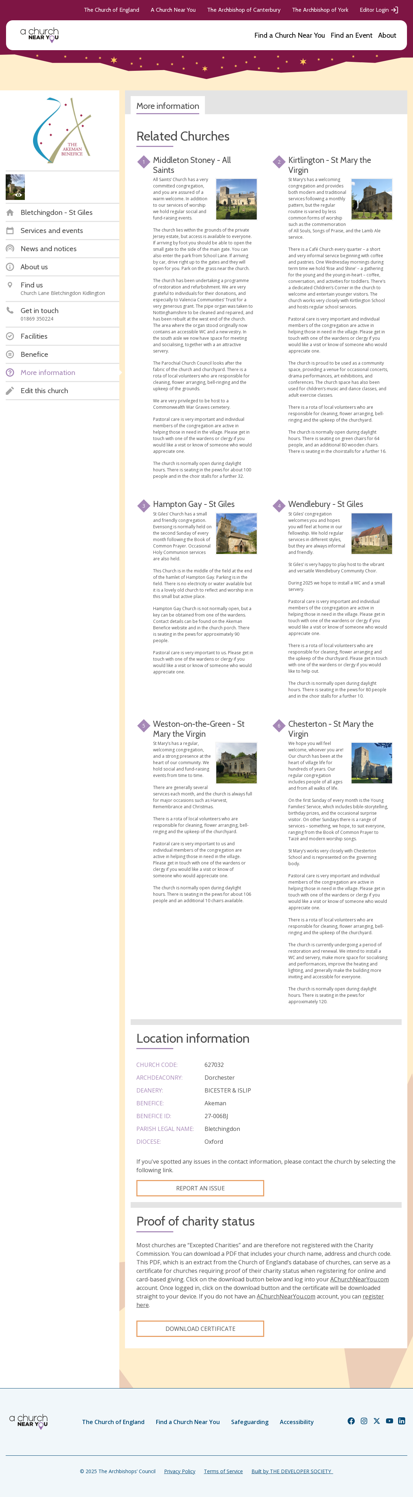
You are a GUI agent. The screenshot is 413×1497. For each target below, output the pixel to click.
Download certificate (200, 1329)
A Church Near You (173, 9)
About (387, 35)
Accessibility (297, 1422)
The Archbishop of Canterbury (244, 9)
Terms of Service (223, 1471)
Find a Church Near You (289, 35)
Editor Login (379, 10)
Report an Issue (200, 1188)
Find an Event (352, 35)
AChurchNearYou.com (359, 1279)
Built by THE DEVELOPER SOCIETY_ (292, 1471)
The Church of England (111, 9)
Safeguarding (249, 1422)
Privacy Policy (179, 1471)
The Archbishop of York (320, 9)
